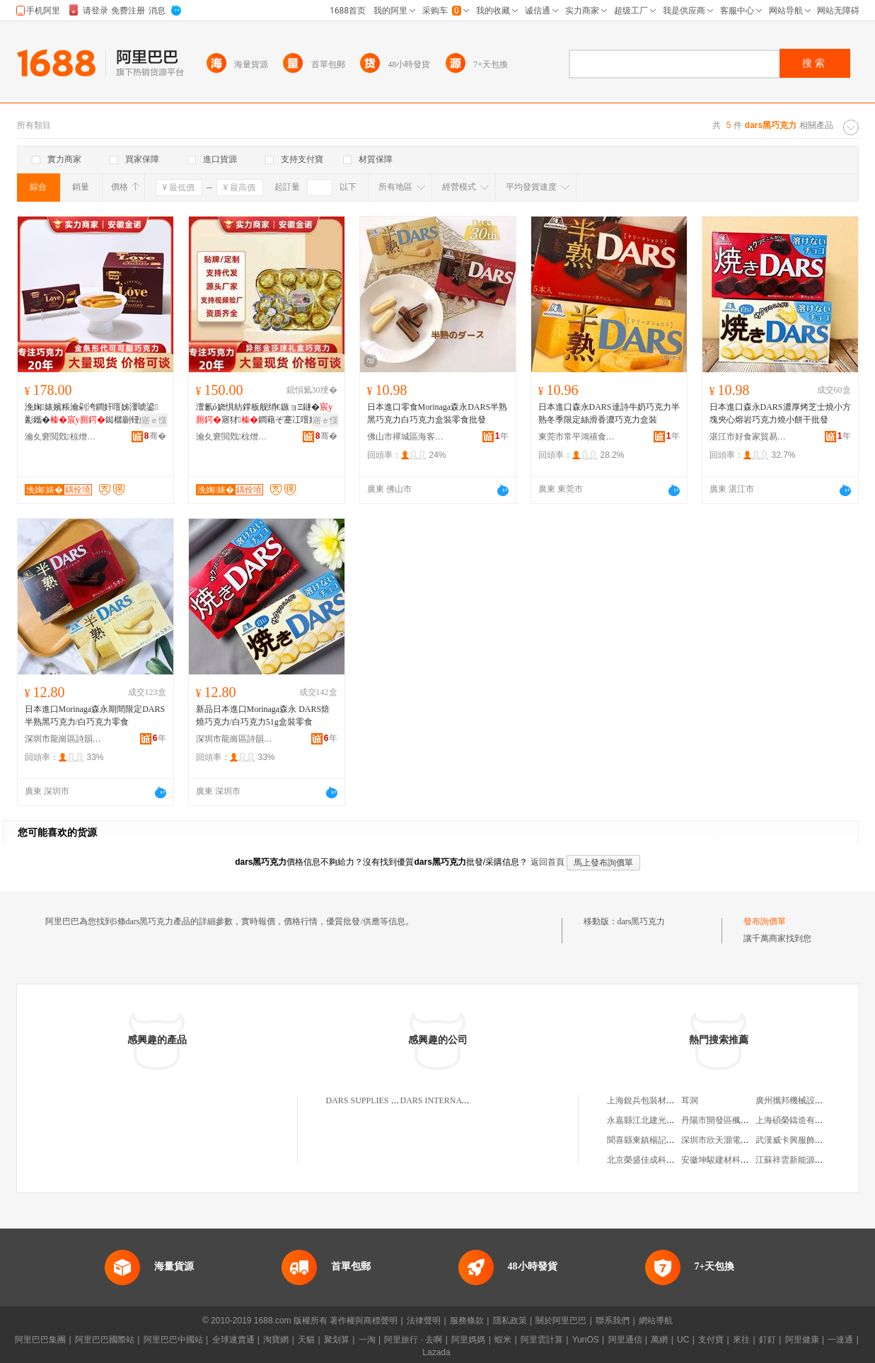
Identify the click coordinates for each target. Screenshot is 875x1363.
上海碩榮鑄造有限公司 (797, 1120)
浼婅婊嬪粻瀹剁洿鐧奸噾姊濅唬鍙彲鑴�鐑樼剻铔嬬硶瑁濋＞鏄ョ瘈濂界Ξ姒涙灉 (95, 414)
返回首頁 (547, 862)
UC (683, 1340)
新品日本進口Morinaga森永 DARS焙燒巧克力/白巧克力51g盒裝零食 (263, 715)
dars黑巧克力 (642, 921)
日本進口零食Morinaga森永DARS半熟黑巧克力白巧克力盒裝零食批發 (437, 413)
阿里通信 (625, 1340)
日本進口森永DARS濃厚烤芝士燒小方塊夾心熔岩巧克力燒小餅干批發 (780, 413)
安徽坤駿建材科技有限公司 (732, 1160)
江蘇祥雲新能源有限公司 (802, 1160)
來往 (741, 1340)
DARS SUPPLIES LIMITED (376, 1100)
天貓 (306, 1340)
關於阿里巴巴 (560, 1320)
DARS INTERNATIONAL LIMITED (465, 1100)
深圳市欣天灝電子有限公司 (732, 1140)
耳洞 (689, 1100)
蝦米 (502, 1340)
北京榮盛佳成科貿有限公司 (658, 1160)
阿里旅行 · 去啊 (413, 1340)
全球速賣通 (233, 1340)
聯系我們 (613, 1320)
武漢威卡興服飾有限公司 (802, 1140)
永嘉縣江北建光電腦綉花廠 (658, 1120)
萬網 (659, 1340)
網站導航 (656, 1320)
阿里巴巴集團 (40, 1340)
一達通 (840, 1340)
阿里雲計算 (542, 1340)
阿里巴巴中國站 (173, 1340)
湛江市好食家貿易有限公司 (748, 437)
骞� (155, 436)
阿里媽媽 (468, 1340)
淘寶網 (276, 1340)
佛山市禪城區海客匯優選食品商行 (406, 437)
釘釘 (767, 1340)
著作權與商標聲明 (364, 1320)
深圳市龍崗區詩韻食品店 (64, 739)
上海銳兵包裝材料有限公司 (658, 1100)
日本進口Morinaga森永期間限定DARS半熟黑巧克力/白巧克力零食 (95, 715)
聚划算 (336, 1340)
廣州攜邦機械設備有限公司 (806, 1100)
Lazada (436, 1352)
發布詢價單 (764, 921)
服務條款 (467, 1320)
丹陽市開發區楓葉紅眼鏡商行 (736, 1120)
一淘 (367, 1340)
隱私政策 (510, 1320)
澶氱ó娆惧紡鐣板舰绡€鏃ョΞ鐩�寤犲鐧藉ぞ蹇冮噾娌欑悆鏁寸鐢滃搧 (265, 414)
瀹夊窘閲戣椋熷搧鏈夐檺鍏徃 (64, 437)
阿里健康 (802, 1340)
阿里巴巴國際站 (104, 1340)
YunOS (585, 1340)
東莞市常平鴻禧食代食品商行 (577, 437)
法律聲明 (424, 1320)
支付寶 (711, 1340)
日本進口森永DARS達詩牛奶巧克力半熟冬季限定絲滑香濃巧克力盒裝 (609, 413)
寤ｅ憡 (154, 420)
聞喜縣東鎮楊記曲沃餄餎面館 (662, 1140)
